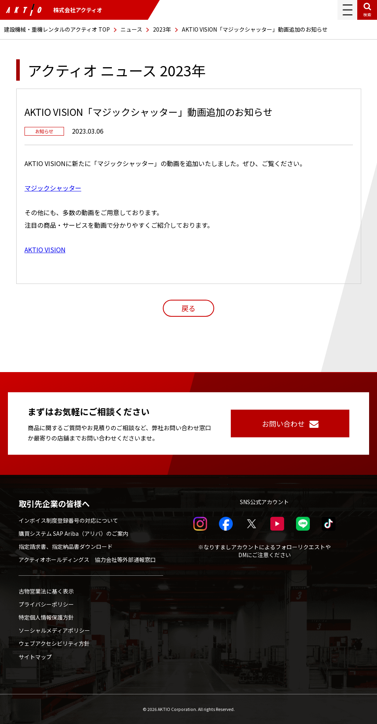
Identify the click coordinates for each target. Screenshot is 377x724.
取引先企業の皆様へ (54, 504)
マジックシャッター (53, 188)
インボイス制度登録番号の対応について (68, 520)
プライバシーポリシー (46, 604)
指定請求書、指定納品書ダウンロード (66, 546)
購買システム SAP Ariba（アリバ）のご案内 (73, 533)
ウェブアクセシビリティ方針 (54, 643)
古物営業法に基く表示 (46, 591)
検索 (367, 14)
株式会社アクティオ (54, 10)
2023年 (162, 29)
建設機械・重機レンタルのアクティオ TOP (57, 29)
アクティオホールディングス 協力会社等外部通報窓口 (87, 559)
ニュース (131, 29)
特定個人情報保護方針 (46, 617)
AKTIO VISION (45, 249)
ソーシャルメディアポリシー (54, 630)
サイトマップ (35, 656)
